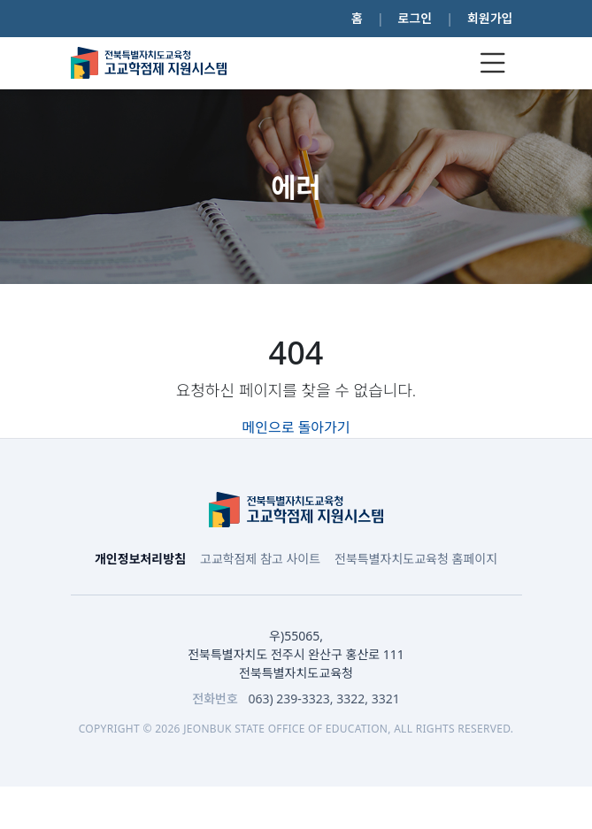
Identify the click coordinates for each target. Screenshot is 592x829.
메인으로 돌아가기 (296, 427)
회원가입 (490, 18)
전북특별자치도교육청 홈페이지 (415, 558)
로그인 (415, 18)
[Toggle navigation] (493, 63)
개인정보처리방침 (140, 558)
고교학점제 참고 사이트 (260, 558)
